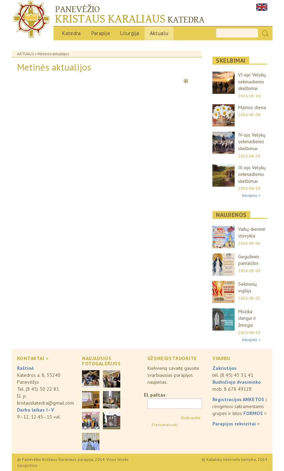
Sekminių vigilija (247, 287)
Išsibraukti (190, 417)
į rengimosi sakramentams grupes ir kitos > (239, 406)
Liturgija (129, 33)
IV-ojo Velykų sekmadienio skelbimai (252, 142)
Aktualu (159, 33)
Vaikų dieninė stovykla (251, 232)
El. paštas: (155, 395)
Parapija (100, 33)
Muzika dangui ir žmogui (247, 318)
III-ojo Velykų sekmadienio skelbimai (252, 174)
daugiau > (251, 195)
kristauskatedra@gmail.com (45, 403)
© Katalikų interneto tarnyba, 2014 (234, 459)
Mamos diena (252, 107)
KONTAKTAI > (33, 358)
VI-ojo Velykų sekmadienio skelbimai (252, 81)
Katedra (71, 33)
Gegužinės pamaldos (248, 260)
